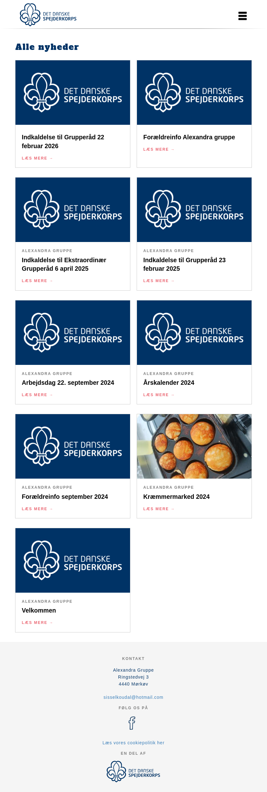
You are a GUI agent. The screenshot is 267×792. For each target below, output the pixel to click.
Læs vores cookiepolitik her (134, 742)
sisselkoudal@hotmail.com (133, 697)
